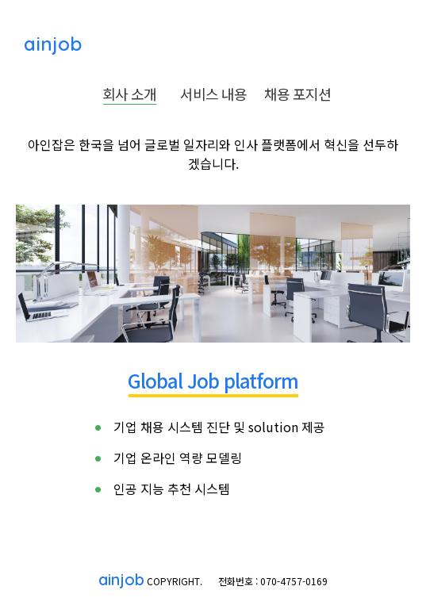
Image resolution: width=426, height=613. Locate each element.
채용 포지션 (297, 93)
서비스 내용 (213, 93)
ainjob (49, 44)
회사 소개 (129, 93)
